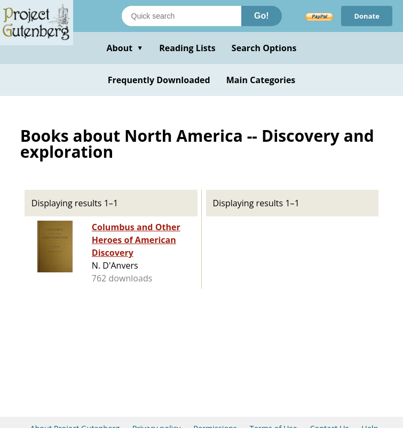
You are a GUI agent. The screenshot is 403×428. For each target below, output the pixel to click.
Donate (367, 16)
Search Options (264, 48)
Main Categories (261, 80)
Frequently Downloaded (159, 80)
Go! (261, 15)
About (124, 48)
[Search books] (181, 16)
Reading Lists (187, 48)
